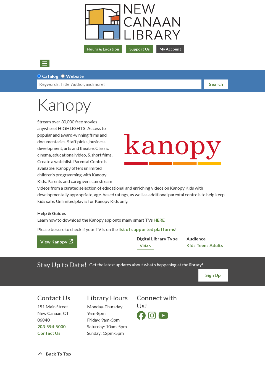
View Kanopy (53, 241)
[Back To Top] (132, 353)
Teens (202, 245)
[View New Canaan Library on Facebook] (141, 317)
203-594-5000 (51, 326)
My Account (170, 49)
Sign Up (213, 275)
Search (216, 84)
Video (145, 245)
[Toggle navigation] (45, 63)
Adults (216, 245)
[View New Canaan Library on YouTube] (163, 317)
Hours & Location (103, 49)
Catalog (50, 76)
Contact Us (49, 333)
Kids (191, 245)
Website (75, 76)
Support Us (139, 49)
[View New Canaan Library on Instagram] (152, 317)
